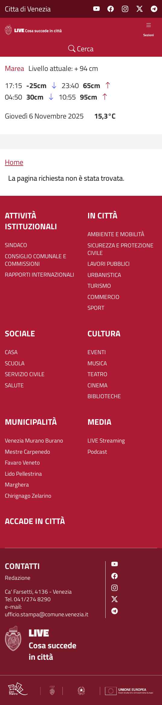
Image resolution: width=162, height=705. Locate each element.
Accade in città (35, 521)
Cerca (81, 48)
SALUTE (14, 385)
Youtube (96, 9)
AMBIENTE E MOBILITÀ (115, 234)
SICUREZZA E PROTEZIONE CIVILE (120, 249)
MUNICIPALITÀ (31, 422)
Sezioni (148, 29)
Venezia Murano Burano (34, 440)
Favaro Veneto (22, 462)
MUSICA (97, 363)
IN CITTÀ (102, 215)
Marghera (17, 484)
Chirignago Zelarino (28, 496)
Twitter (139, 9)
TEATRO (97, 374)
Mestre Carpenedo (27, 452)
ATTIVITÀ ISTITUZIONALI (31, 221)
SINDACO (16, 245)
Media (99, 422)
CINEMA (97, 385)
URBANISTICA (104, 275)
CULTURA (103, 333)
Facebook (110, 9)
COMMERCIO (103, 297)
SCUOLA (14, 363)
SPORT (95, 308)
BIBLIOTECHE (104, 396)
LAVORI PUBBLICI (108, 264)
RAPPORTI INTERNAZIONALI (39, 274)
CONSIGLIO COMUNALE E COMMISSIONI (35, 260)
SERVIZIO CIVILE (25, 374)
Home (14, 162)
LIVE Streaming (106, 440)
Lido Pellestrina (23, 474)
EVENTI (96, 352)
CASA (11, 352)
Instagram (125, 9)
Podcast (97, 452)
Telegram (154, 9)
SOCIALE (20, 333)
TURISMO (99, 286)
